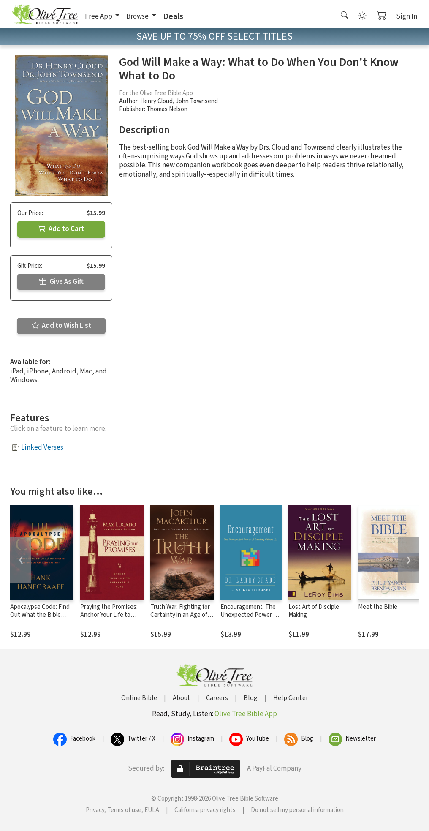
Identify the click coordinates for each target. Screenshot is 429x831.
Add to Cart (61, 229)
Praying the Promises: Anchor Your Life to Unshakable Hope (109, 614)
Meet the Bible (377, 606)
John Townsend (197, 101)
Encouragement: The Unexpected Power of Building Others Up (249, 614)
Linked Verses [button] (42, 447)
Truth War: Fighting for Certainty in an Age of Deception (180, 614)
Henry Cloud (156, 101)
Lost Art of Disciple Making (313, 610)
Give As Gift (61, 282)
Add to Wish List (61, 326)
